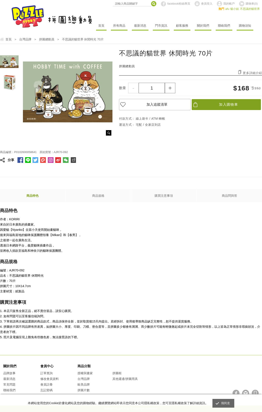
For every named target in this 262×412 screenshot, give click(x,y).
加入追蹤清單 (157, 104)
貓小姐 (234, 8)
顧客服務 (182, 25)
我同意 (225, 403)
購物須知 (245, 25)
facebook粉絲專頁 (178, 3)
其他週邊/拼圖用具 (125, 379)
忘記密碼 (46, 390)
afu (227, 8)
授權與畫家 (85, 373)
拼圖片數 (84, 390)
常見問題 (9, 384)
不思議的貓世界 (250, 8)
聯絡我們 (224, 25)
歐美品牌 (84, 384)
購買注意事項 (164, 195)
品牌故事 (9, 373)
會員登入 (206, 3)
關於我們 (203, 25)
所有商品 (119, 25)
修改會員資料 (49, 379)
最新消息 (140, 25)
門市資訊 (161, 25)
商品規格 (98, 195)
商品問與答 (229, 195)
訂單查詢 (46, 373)
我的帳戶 (229, 3)
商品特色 (32, 195)
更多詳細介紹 (252, 72)
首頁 (101, 25)
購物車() (252, 3)
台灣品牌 (84, 379)
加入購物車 (228, 104)
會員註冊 (46, 384)
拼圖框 (117, 373)
